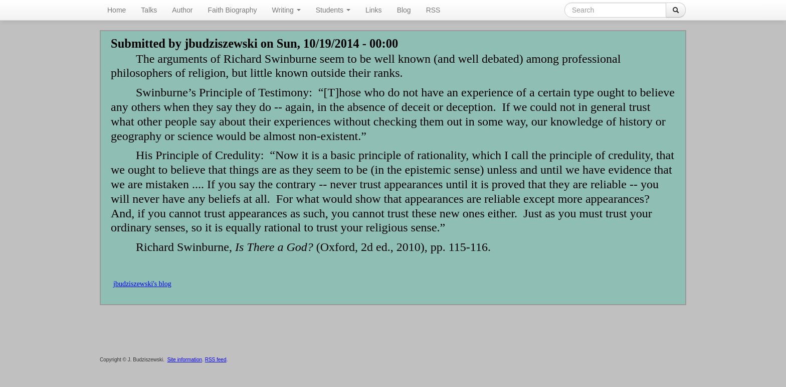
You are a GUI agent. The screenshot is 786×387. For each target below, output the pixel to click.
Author (182, 10)
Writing (286, 10)
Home (116, 10)
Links (373, 10)
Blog (404, 10)
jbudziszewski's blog (142, 284)
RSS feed (216, 359)
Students (333, 10)
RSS (433, 10)
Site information (184, 359)
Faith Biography (232, 10)
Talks (149, 10)
